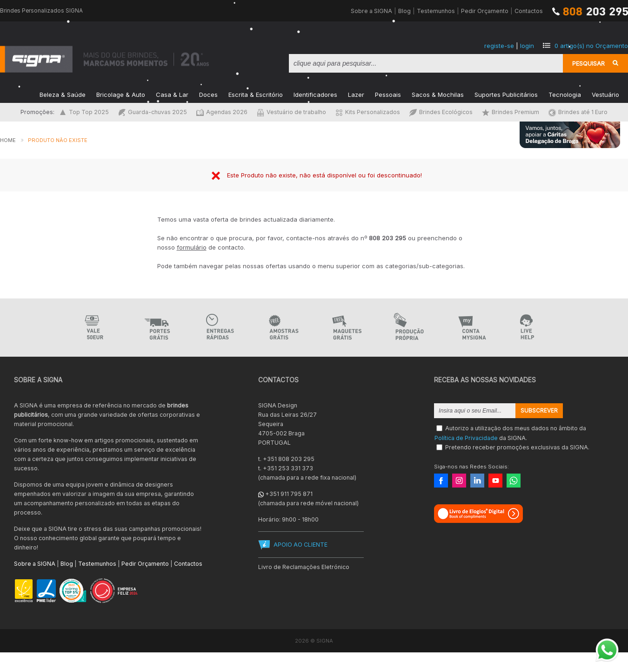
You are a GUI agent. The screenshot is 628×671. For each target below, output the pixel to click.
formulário (192, 247)
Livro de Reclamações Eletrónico (303, 566)
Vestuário (605, 94)
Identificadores (315, 94)
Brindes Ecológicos (441, 111)
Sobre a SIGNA (371, 10)
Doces (208, 94)
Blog (404, 10)
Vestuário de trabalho (291, 111)
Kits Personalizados (367, 111)
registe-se (499, 45)
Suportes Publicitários (506, 94)
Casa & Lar (172, 94)
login (527, 45)
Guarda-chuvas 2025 (152, 111)
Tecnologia (564, 94)
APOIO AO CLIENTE (300, 544)
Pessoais (388, 94)
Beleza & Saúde (63, 94)
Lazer (356, 94)
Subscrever (539, 410)
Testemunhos (436, 10)
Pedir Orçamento (484, 10)
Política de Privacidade (466, 437)
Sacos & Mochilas (438, 94)
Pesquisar (588, 63)
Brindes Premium (510, 111)
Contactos (528, 10)
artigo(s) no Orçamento (591, 45)
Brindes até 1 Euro (578, 111)
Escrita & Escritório (255, 94)
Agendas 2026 (221, 111)
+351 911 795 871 (289, 493)
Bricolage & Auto (120, 94)
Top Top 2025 (84, 111)
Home (8, 140)
